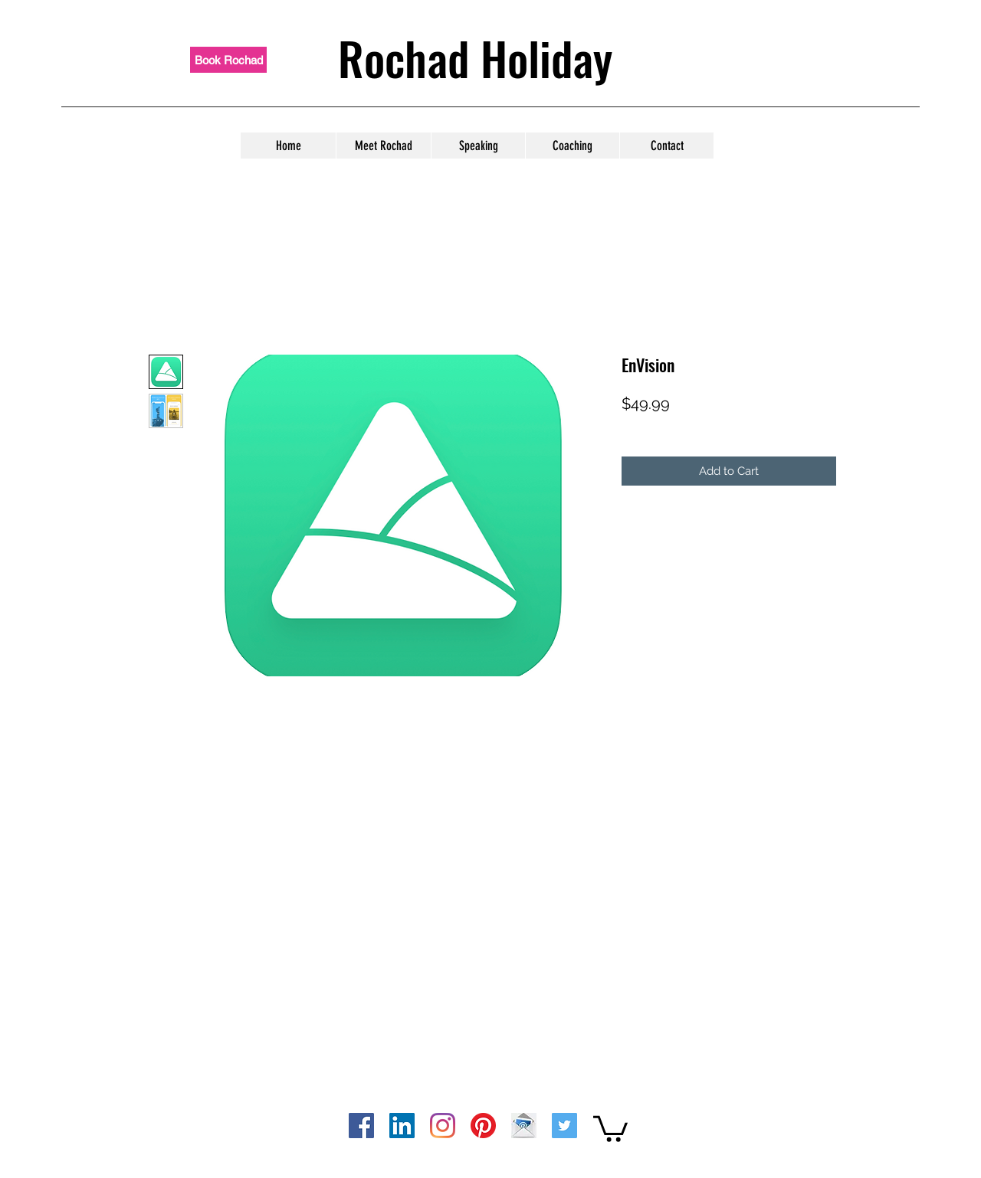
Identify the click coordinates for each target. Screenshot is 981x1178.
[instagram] (442, 1125)
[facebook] (361, 1125)
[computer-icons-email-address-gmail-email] (523, 1125)
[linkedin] (402, 1125)
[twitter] (564, 1125)
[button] (610, 1127)
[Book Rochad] (228, 60)
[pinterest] (483, 1125)
